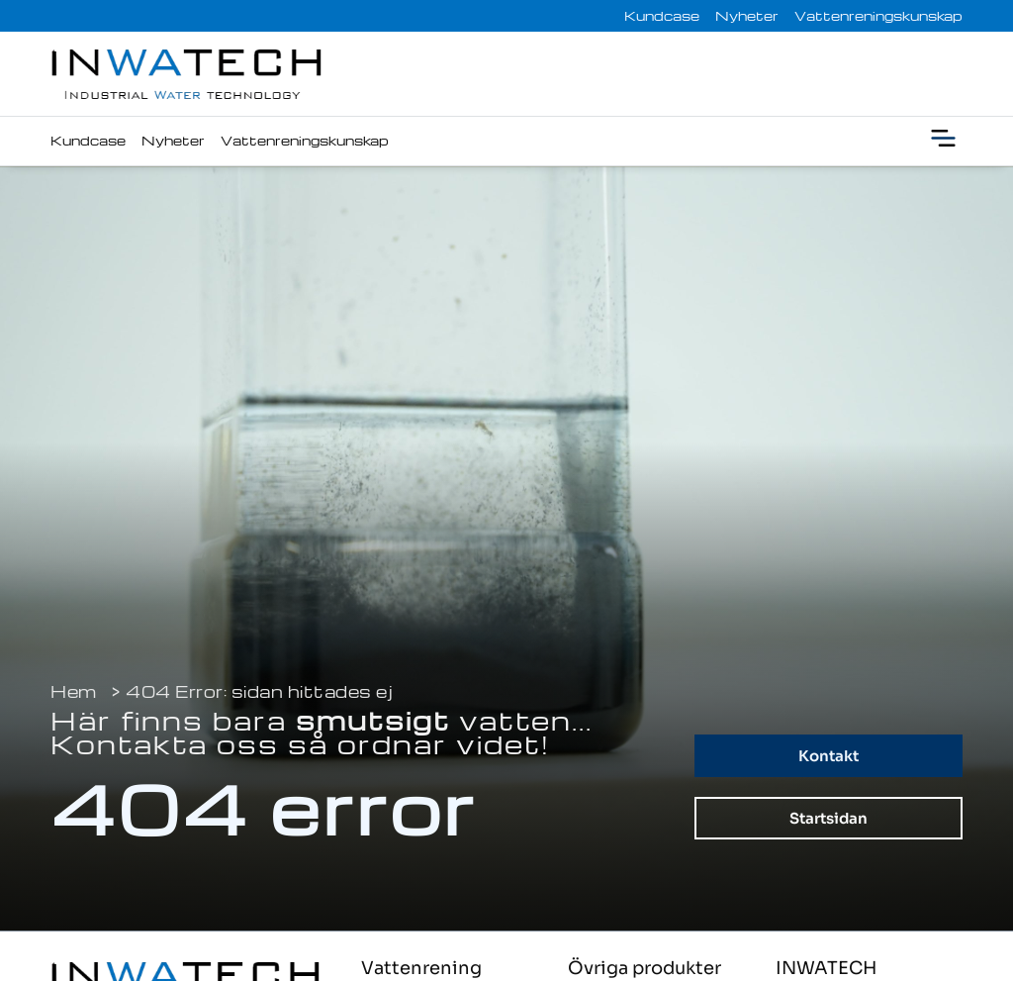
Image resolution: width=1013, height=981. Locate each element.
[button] (944, 141)
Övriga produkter (644, 968)
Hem (73, 691)
